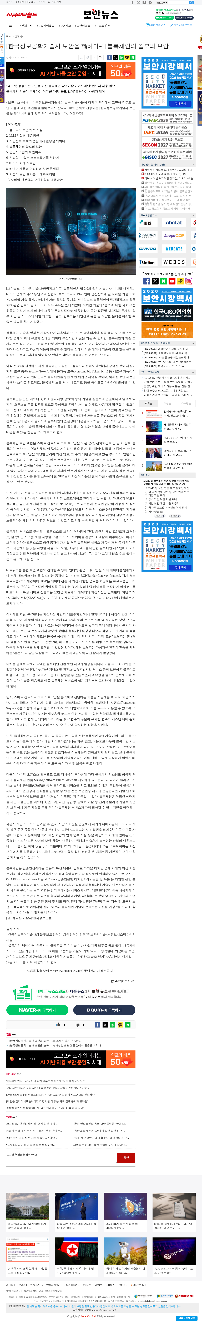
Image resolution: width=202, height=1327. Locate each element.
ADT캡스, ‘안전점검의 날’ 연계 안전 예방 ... (32, 1123)
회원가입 (20, 2)
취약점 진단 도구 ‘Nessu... (165, 366)
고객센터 (98, 1285)
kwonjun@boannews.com (102, 1310)
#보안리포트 (82, 25)
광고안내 (22, 1285)
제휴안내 (111, 1285)
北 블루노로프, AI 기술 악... (166, 353)
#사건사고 (65, 25)
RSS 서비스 (138, 1285)
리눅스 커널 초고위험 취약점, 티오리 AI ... (168, 395)
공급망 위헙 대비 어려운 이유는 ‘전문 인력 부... (34, 1130)
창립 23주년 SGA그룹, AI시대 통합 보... (166, 390)
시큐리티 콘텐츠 (183, 24)
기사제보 (31, 2)
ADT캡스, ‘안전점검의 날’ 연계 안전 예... (167, 377)
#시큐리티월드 (45, 25)
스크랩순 (186, 403)
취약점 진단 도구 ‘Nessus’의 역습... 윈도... (168, 182)
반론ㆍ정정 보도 (187, 1318)
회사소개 (10, 1285)
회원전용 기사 (158, 24)
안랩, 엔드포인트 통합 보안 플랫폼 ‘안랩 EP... (100, 1123)
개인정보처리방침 (51, 1285)
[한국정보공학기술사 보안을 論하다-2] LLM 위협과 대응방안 (45, 1040)
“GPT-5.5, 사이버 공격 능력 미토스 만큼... (30, 1144)
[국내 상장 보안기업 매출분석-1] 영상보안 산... (101, 1137)
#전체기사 (26, 25)
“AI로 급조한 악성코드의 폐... (167, 357)
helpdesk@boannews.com (156, 1301)
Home (9, 36)
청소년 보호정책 (71, 1285)
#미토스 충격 (102, 25)
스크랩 (41, 2)
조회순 (148, 403)
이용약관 (34, 1285)
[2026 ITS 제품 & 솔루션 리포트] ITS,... (166, 174)
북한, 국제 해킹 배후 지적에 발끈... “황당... (31, 1137)
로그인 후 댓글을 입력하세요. (61, 1158)
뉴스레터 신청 (54, 2)
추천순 (167, 403)
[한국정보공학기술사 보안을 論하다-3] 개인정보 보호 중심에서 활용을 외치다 (55, 1045)
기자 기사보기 (123, 981)
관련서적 (123, 1285)
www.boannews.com (69, 970)
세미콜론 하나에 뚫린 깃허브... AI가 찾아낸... (100, 1144)
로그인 (9, 2)
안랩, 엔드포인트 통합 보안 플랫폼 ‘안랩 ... (168, 382)
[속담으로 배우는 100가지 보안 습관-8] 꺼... (99, 1130)
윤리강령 (87, 1285)
